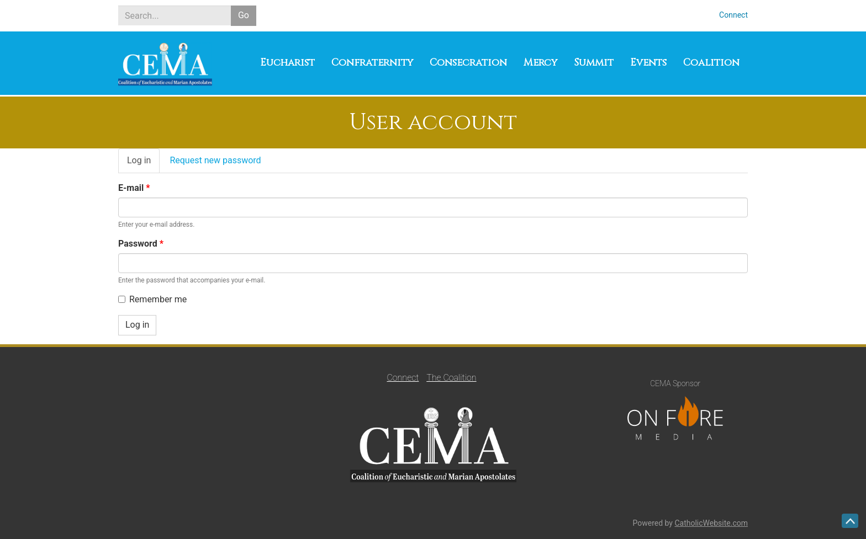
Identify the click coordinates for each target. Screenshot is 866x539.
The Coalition (451, 377)
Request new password (215, 160)
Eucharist (287, 63)
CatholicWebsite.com (711, 523)
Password (140, 243)
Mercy (540, 63)
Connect (733, 14)
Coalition (711, 63)
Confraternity (372, 63)
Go (243, 15)
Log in (143, 163)
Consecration (468, 63)
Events (648, 63)
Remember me (152, 299)
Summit (594, 63)
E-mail (134, 188)
